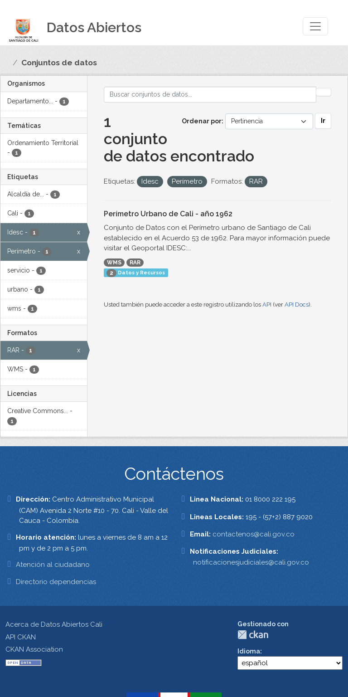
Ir (323, 120)
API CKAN (20, 637)
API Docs (297, 304)
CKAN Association (34, 649)
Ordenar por (202, 121)
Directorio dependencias (56, 582)
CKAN (252, 634)
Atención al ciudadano (53, 565)
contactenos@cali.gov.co (254, 534)
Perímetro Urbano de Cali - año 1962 (168, 214)
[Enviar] (323, 92)
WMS (114, 262)
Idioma (248, 651)
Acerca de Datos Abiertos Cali (53, 624)
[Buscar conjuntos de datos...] (210, 94)
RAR (135, 262)
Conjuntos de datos (59, 62)
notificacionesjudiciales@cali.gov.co (251, 562)
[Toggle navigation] (315, 26)
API (266, 304)
